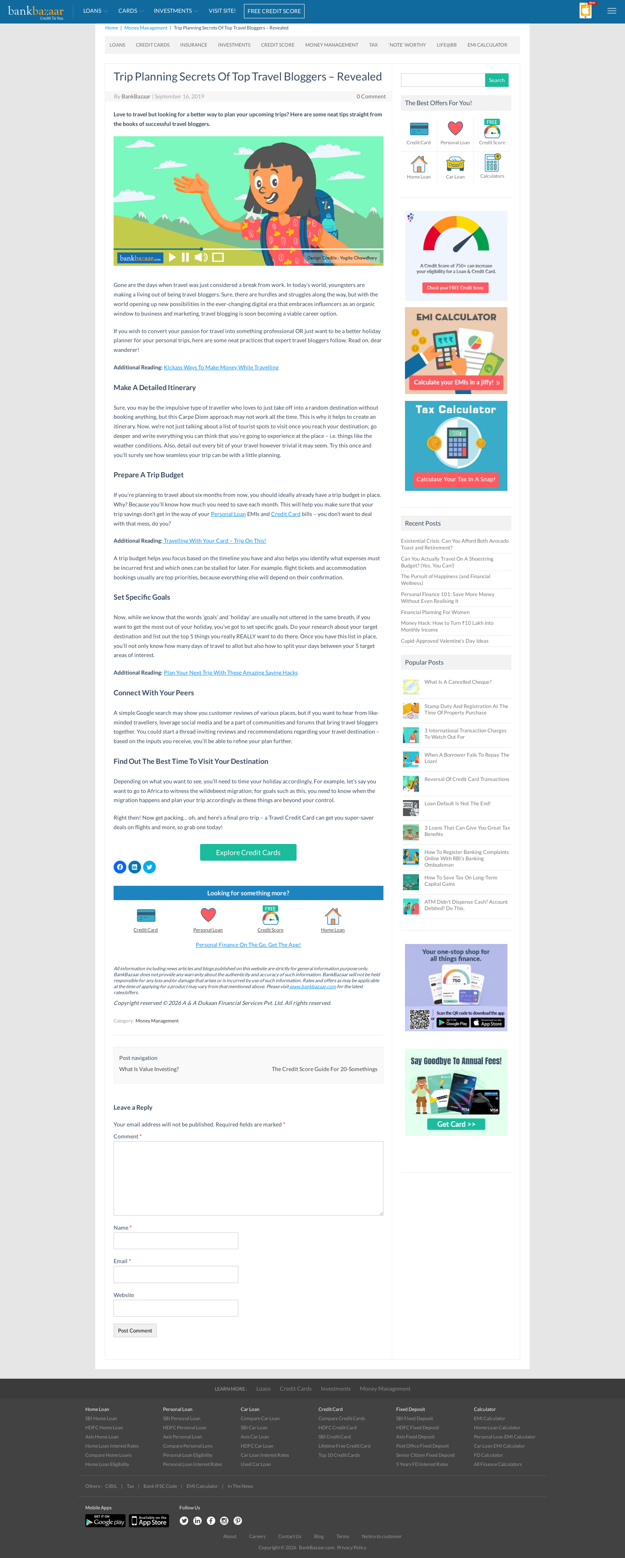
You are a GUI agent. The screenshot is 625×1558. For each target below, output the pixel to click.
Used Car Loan (256, 1464)
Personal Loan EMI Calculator (505, 1437)
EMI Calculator (487, 45)
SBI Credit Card (334, 1437)
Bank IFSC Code (160, 1486)
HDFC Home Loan (104, 1427)
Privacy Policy (351, 1547)
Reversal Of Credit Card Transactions (467, 779)
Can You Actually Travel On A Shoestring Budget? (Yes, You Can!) (447, 562)
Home (111, 28)
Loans (92, 10)
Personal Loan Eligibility (187, 1455)
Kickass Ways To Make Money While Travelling (221, 367)
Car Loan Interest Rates (265, 1455)
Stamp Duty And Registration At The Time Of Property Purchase (466, 709)
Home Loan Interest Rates (112, 1446)
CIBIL (111, 1486)
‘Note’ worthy (407, 45)
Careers (257, 1536)
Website (124, 1294)
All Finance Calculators (498, 1464)
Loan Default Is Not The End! (458, 803)
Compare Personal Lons (187, 1446)
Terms (342, 1536)
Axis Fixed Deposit (415, 1437)
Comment (128, 1136)
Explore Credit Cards (248, 852)
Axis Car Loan (255, 1437)
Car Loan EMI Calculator (499, 1446)
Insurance (193, 45)
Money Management (145, 28)
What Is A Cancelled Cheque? (458, 682)
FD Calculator (488, 1455)
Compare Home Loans (108, 1455)
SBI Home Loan (101, 1418)
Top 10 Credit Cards (339, 1455)
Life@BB (447, 45)
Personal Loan (228, 513)
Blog (319, 1536)
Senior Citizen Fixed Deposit (425, 1455)
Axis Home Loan (102, 1437)
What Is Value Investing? (149, 1068)
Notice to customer (382, 1536)
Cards (127, 10)
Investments (173, 10)
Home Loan (333, 930)
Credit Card (286, 513)
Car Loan (455, 177)
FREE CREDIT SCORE (274, 11)
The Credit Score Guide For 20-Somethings (324, 1068)
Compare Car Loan (260, 1418)
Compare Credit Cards (341, 1418)
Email (122, 1261)
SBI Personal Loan (181, 1418)
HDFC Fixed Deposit (417, 1427)
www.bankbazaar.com (312, 986)
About (229, 1536)
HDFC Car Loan (257, 1446)
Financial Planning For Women (435, 612)
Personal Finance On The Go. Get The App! (248, 944)
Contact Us (289, 1536)
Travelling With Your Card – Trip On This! (214, 540)
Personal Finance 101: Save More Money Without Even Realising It (448, 597)
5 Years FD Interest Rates (422, 1464)
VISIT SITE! (222, 10)
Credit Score (278, 45)
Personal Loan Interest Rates (192, 1464)
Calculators (492, 176)
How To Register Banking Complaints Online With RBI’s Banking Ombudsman (467, 858)
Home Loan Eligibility (107, 1464)
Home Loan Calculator (497, 1427)
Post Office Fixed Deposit (422, 1446)
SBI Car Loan (254, 1427)
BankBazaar (136, 96)
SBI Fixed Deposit (414, 1418)
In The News (240, 1486)
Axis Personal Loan (182, 1437)
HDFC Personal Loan (184, 1427)
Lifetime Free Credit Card (344, 1446)
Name (123, 1227)
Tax (373, 45)
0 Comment (371, 96)
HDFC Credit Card (337, 1427)
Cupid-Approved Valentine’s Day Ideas (445, 641)
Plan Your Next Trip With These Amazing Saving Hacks (231, 672)
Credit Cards (152, 45)
